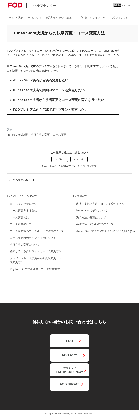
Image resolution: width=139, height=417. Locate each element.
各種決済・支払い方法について (95, 224)
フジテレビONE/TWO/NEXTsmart (69, 370)
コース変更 (59, 134)
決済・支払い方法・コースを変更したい (100, 203)
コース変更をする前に (23, 210)
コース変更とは (19, 217)
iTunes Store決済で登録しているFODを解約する (105, 231)
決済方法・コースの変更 (59, 17)
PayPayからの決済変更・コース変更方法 (35, 269)
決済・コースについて (30, 17)
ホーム (10, 17)
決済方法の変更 (40, 134)
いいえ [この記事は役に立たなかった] (80, 159)
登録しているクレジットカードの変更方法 (35, 251)
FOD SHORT (69, 384)
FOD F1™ (69, 355)
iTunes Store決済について (92, 210)
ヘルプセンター (44, 5)
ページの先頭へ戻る (21, 180)
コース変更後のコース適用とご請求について (37, 231)
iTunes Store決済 (17, 134)
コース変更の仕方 (20, 224)
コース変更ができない (23, 203)
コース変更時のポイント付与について (33, 237)
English (127, 5)
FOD (69, 341)
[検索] (105, 17)
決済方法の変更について (25, 244)
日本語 (117, 5)
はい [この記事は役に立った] (61, 159)
